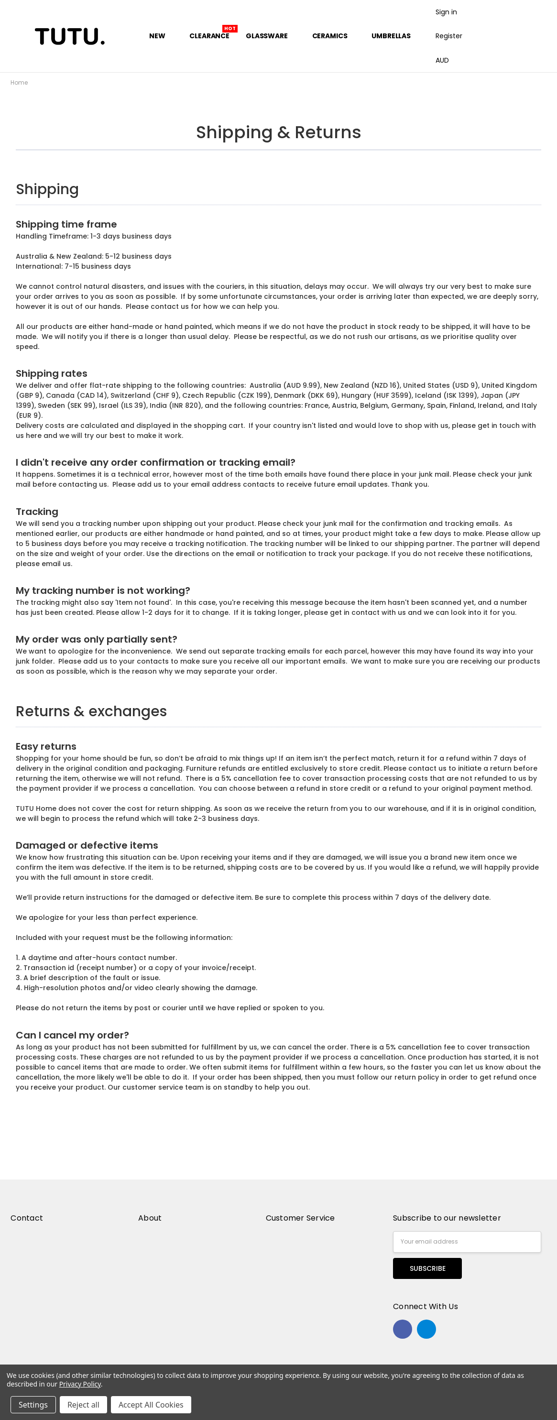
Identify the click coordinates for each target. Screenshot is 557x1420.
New (161, 36)
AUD (446, 60)
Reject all (83, 1404)
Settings (33, 1404)
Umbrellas (391, 36)
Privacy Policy (80, 1383)
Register (449, 36)
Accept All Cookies (151, 1404)
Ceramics (334, 36)
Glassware (271, 36)
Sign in (446, 12)
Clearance (209, 36)
